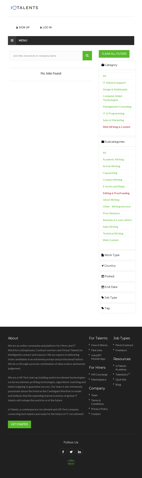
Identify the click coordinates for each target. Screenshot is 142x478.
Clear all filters (114, 53)
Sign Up (23, 27)
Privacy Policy (99, 408)
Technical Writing (113, 233)
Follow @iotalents (71, 462)
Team (94, 395)
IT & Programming (113, 113)
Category (109, 65)
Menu (17, 40)
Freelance (121, 350)
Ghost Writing (111, 199)
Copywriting (110, 172)
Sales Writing (110, 226)
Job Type (109, 297)
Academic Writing (113, 159)
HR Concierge (99, 374)
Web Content (111, 240)
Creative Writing (112, 179)
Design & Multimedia (115, 89)
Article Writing (111, 166)
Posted (107, 276)
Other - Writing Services (117, 206)
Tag (105, 308)
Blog (118, 384)
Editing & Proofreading (116, 193)
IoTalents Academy (120, 367)
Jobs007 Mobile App (98, 357)
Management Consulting (117, 106)
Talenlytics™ (122, 374)
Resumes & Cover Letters (117, 219)
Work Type (110, 255)
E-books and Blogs (114, 186)
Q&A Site (120, 379)
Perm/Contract (124, 345)
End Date (109, 287)
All (104, 75)
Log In (46, 27)
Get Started (19, 424)
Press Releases (111, 213)
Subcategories (112, 141)
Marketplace (98, 379)
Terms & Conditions (97, 402)
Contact (96, 413)
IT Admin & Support (114, 82)
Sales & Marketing (113, 120)
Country (108, 265)
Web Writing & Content (116, 126)
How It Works (99, 345)
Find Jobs (96, 350)
